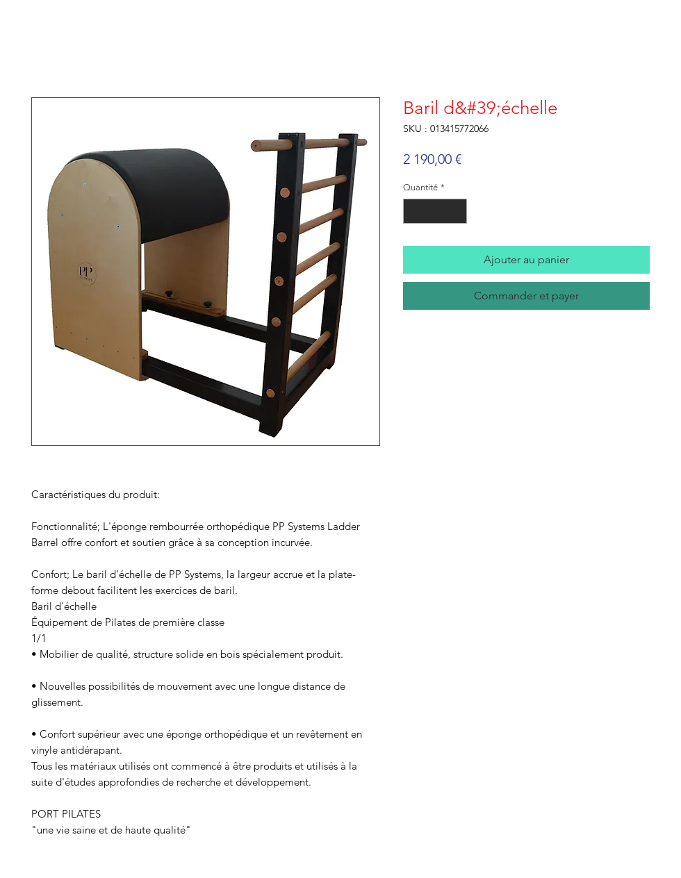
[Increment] (457, 211)
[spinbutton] (435, 211)
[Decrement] (413, 211)
